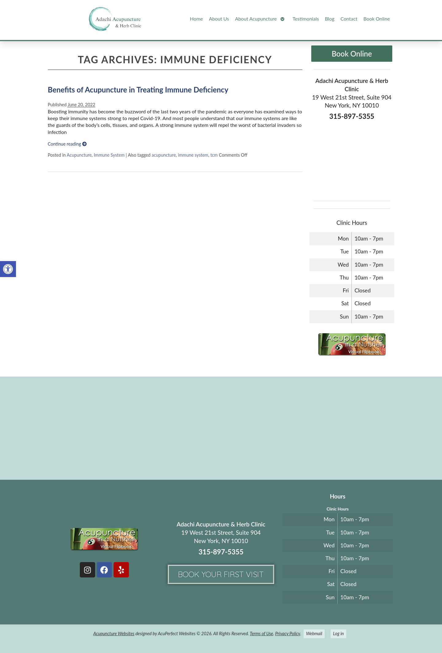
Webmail (314, 633)
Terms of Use (261, 633)
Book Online (376, 19)
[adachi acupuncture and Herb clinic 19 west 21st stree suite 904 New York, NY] (221, 427)
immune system (193, 155)
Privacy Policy (287, 633)
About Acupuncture (256, 19)
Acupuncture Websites (113, 633)
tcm (214, 155)
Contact (348, 19)
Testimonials (306, 19)
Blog (330, 19)
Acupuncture (79, 155)
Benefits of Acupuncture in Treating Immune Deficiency (138, 89)
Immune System (109, 155)
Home (196, 19)
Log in (338, 633)
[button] (8, 269)
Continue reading (67, 144)
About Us (219, 19)
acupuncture (164, 155)
